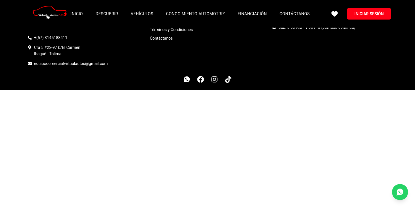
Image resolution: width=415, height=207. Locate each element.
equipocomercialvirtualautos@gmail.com (71, 63)
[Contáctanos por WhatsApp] (400, 192)
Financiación (252, 14)
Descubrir (107, 14)
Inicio (77, 14)
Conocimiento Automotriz (195, 14)
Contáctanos (295, 14)
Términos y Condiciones (171, 29)
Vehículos (142, 14)
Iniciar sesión (369, 14)
